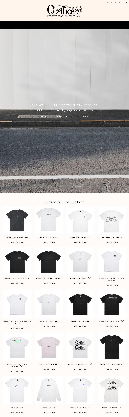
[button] (127, 2)
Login (109, 2)
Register (118, 2)
